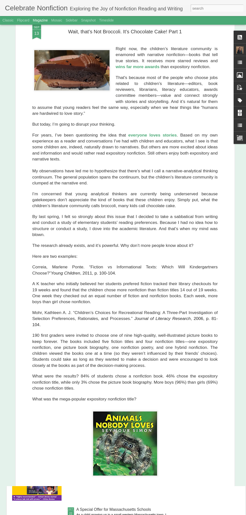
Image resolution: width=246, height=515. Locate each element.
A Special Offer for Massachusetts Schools (113, 509)
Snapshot (88, 20)
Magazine (40, 20)
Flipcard (23, 20)
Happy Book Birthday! (95, 453)
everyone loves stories (152, 91)
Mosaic (56, 20)
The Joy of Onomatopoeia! (99, 397)
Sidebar (72, 20)
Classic (8, 20)
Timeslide (106, 20)
